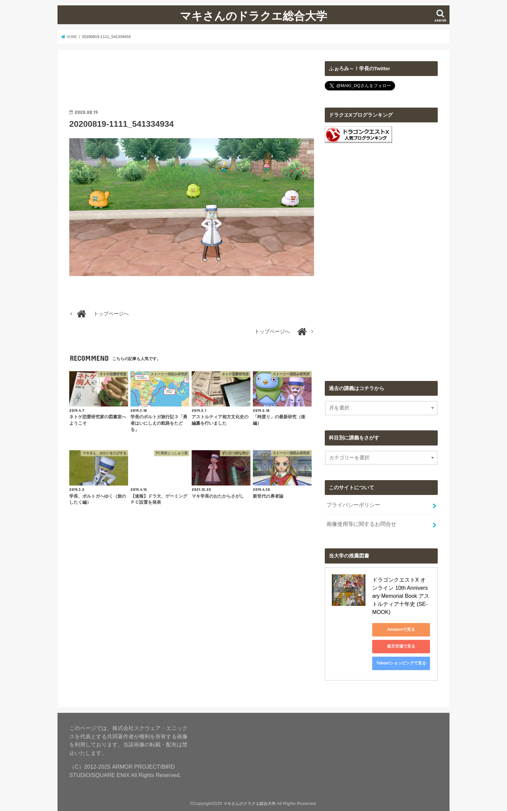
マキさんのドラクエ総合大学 (253, 15)
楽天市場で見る (402, 635)
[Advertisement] (191, 76)
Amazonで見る (403, 618)
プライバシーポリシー (351, 503)
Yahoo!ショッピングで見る (402, 652)
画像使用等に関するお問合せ (359, 521)
